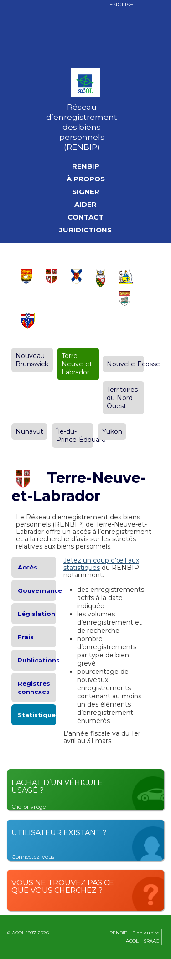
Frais (26, 637)
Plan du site (145, 933)
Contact (85, 217)
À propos (86, 179)
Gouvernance (40, 590)
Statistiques (38, 714)
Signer (85, 192)
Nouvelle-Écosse (133, 364)
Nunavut (29, 431)
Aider (85, 204)
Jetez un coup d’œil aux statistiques (101, 564)
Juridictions (85, 230)
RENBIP (85, 166)
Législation (36, 613)
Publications (39, 660)
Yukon (112, 431)
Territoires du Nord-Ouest (122, 397)
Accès (27, 567)
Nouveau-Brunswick (32, 360)
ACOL (132, 941)
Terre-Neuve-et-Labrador (78, 364)
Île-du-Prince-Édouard (81, 435)
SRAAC (151, 941)
